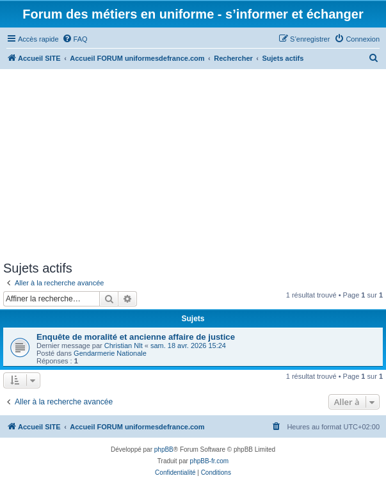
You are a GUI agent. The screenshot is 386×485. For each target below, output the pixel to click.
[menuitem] (75, 39)
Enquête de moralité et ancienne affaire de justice (135, 337)
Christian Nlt (123, 345)
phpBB (163, 449)
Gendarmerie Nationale (110, 353)
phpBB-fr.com (209, 461)
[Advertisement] (193, 165)
